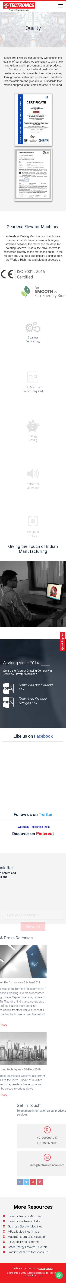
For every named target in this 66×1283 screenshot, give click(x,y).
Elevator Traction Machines (24, 1216)
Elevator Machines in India (24, 1221)
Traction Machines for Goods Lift (28, 1252)
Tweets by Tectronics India (33, 827)
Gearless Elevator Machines (25, 1226)
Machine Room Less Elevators (27, 1236)
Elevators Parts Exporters (23, 1242)
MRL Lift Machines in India (24, 1231)
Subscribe (33, 929)
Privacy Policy (46, 1268)
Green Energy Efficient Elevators (28, 1247)
